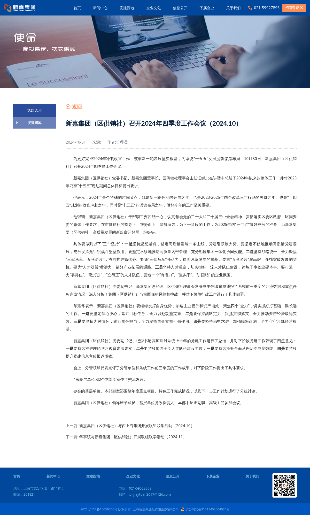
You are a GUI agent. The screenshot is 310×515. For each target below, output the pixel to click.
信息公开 (180, 8)
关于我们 (233, 8)
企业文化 (153, 8)
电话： (135, 488)
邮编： (24, 494)
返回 (74, 106)
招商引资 (294, 8)
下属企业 (207, 8)
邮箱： (145, 494)
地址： (38, 488)
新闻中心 (100, 8)
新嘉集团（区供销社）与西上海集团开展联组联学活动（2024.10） (136, 425)
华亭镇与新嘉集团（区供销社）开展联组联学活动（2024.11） (132, 436)
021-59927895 (264, 7)
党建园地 (127, 8)
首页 (77, 8)
